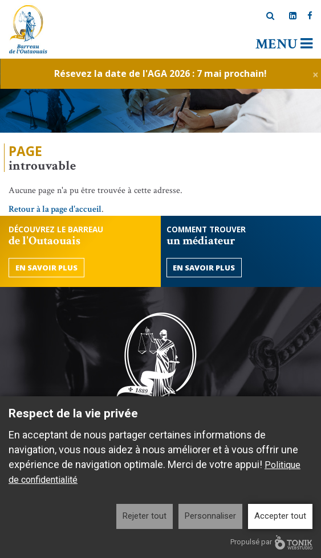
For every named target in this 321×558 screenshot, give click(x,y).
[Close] (315, 74)
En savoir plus (46, 267)
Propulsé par (271, 542)
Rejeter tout (144, 516)
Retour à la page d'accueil (55, 209)
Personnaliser (210, 516)
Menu (283, 44)
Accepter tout (280, 516)
